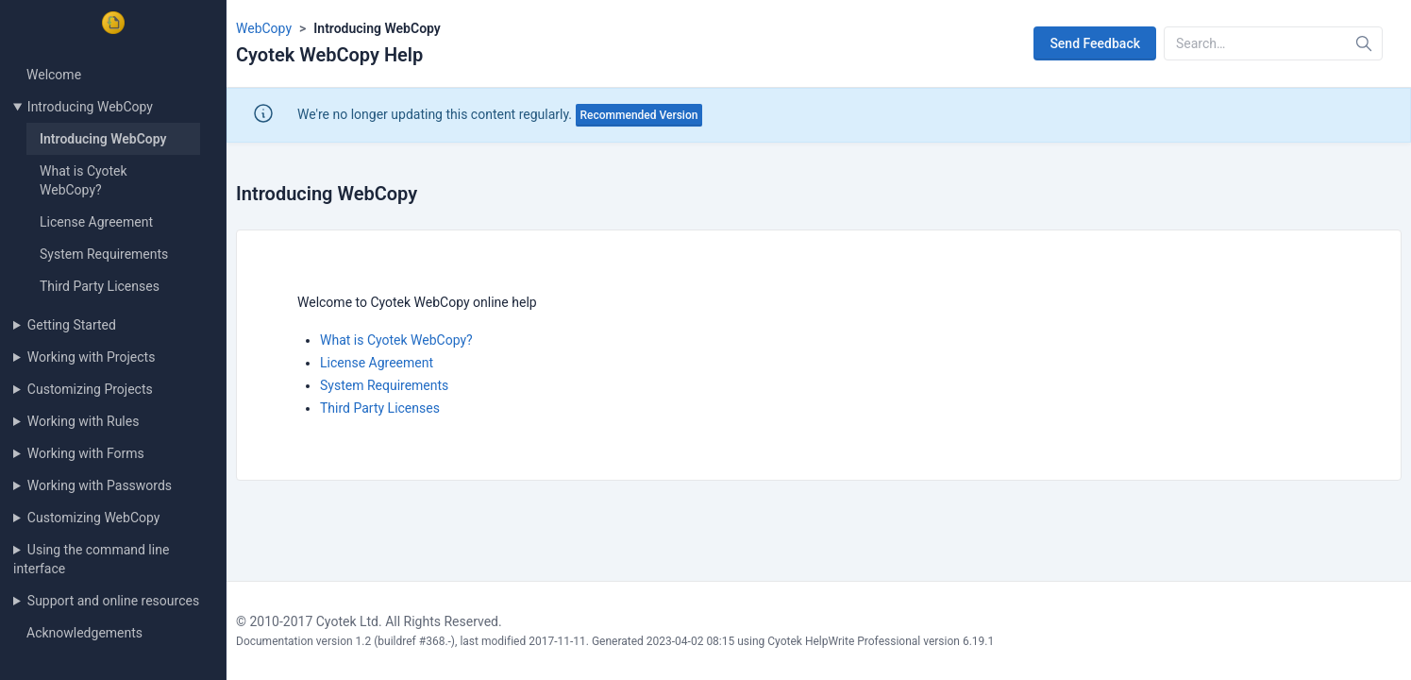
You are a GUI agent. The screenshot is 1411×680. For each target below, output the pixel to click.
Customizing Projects (90, 389)
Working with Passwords (99, 485)
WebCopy (264, 28)
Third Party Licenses (100, 286)
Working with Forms (85, 453)
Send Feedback (1095, 43)
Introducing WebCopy (90, 106)
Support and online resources (113, 600)
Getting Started (71, 324)
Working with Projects (91, 357)
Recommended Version (639, 115)
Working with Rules (83, 421)
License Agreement (96, 222)
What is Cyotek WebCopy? (396, 340)
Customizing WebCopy (93, 517)
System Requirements (104, 254)
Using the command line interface (91, 559)
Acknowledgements (84, 632)
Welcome (53, 74)
